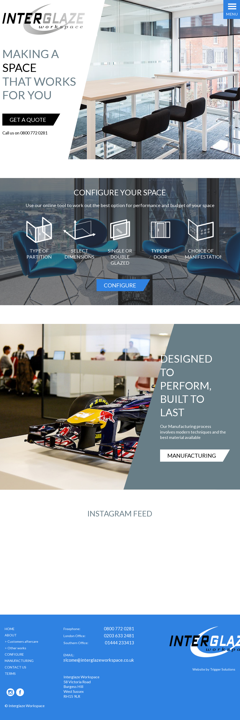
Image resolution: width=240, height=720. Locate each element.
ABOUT (11, 635)
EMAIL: (99, 658)
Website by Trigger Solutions (213, 669)
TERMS (10, 673)
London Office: (99, 636)
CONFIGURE (120, 285)
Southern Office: (99, 643)
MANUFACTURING (191, 455)
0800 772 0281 (33, 132)
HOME (10, 629)
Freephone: (99, 629)
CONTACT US (15, 667)
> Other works (15, 648)
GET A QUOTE (28, 119)
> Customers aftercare (21, 641)
